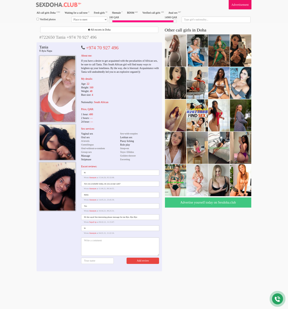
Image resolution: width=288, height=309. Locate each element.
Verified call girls (153, 12)
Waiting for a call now (77, 12)
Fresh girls (100, 12)
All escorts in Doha (99, 29)
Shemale (117, 12)
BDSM (132, 12)
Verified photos (46, 19)
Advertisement (240, 4)
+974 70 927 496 (102, 47)
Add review (143, 260)
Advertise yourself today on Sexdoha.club (208, 202)
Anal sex (174, 12)
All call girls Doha (48, 12)
